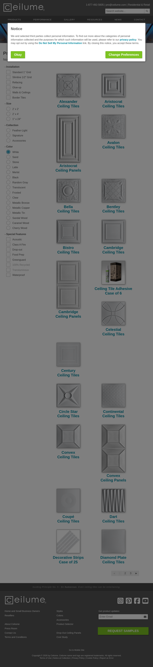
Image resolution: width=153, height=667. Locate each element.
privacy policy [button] (128, 39)
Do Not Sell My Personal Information (60, 43)
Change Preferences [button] (124, 54)
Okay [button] (18, 54)
